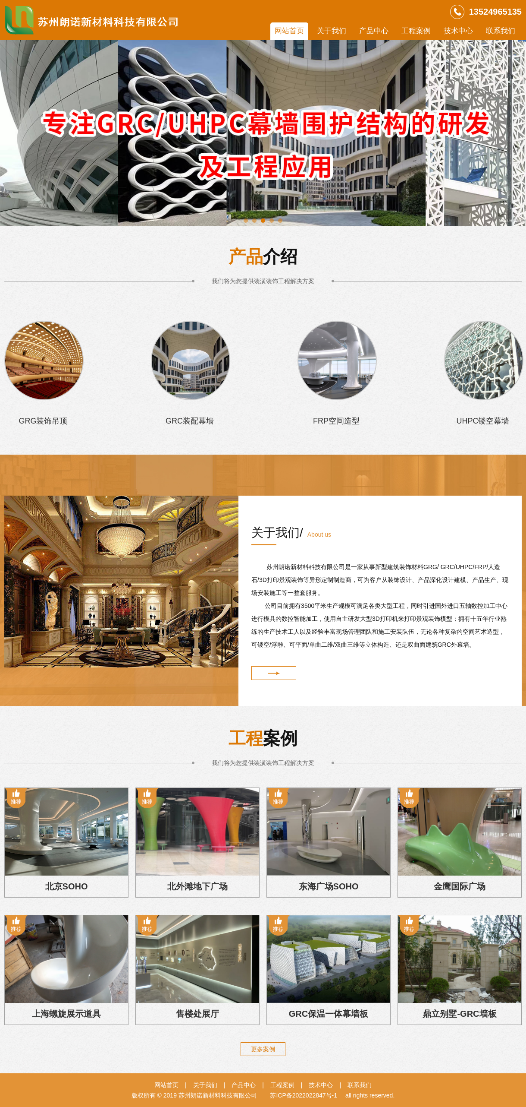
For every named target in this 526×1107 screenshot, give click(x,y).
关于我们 (331, 31)
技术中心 (458, 31)
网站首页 (289, 31)
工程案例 (416, 31)
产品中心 (373, 31)
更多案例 (263, 1049)
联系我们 (500, 31)
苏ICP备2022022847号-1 (303, 1095)
